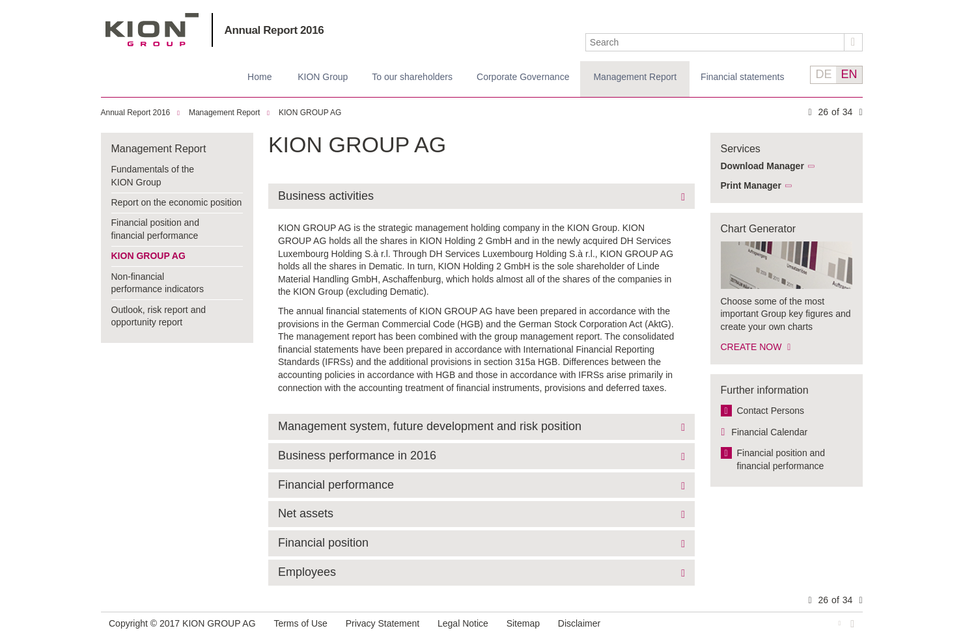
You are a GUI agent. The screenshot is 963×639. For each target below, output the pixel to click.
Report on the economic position (176, 202)
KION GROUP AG (152, 29)
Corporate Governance (523, 77)
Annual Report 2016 (274, 30)
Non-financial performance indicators (157, 283)
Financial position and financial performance (155, 229)
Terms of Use (300, 623)
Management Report (635, 77)
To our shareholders (412, 77)
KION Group (323, 77)
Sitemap (523, 623)
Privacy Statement (383, 623)
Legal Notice (463, 623)
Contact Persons (771, 410)
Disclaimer (579, 623)
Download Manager (762, 166)
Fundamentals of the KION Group (153, 175)
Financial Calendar (769, 432)
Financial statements (742, 77)
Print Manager (751, 185)
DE (823, 74)
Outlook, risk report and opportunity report (158, 316)
